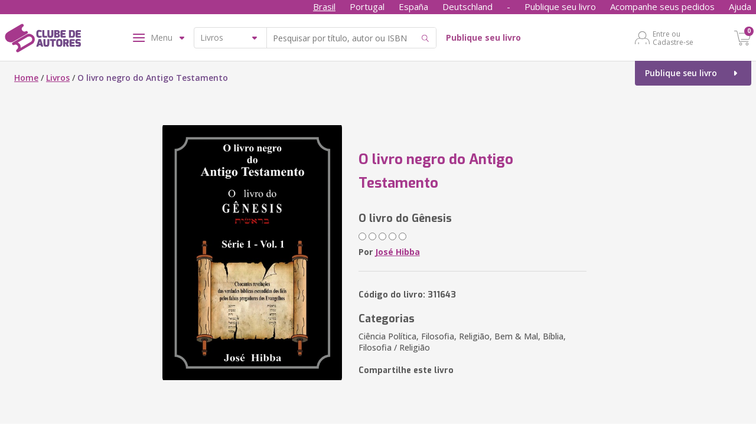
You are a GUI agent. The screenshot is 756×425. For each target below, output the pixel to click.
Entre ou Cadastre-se (673, 38)
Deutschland (467, 6)
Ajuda (740, 6)
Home (26, 77)
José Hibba (397, 251)
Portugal (367, 6)
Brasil (324, 6)
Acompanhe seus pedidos (662, 6)
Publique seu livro (560, 6)
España (413, 6)
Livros (58, 77)
